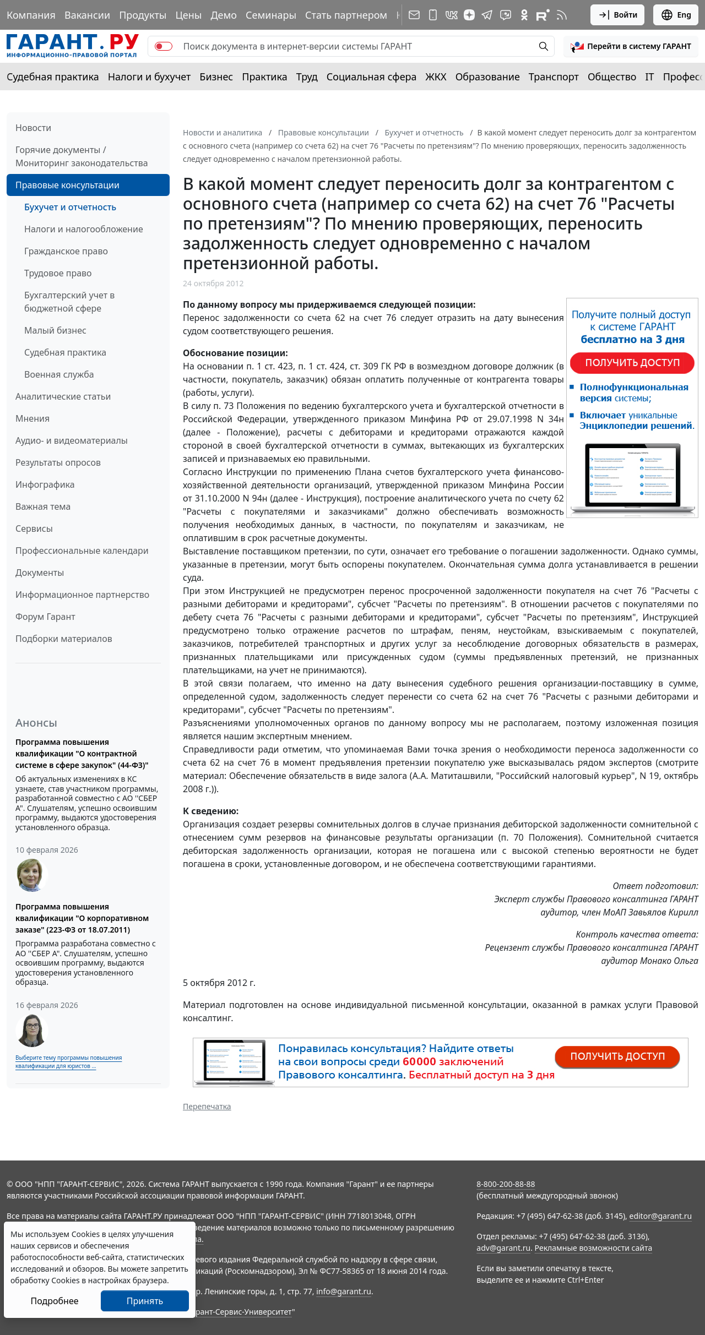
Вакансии (87, 14)
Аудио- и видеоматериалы (71, 440)
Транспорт (554, 76)
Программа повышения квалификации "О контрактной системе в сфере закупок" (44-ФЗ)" (82, 753)
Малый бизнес (55, 330)
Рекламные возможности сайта (594, 1248)
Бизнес (216, 76)
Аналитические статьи (63, 396)
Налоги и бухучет (149, 76)
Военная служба (59, 374)
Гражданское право (66, 251)
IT (650, 76)
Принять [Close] (145, 1301)
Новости (33, 128)
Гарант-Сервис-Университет (240, 1311)
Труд (307, 76)
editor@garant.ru (661, 1216)
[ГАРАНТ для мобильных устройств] (433, 14)
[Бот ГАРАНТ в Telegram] (505, 14)
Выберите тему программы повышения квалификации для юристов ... (68, 1062)
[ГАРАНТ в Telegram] (487, 14)
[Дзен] (469, 14)
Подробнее (54, 1301)
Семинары (271, 14)
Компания (31, 14)
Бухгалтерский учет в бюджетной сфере (69, 301)
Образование (487, 76)
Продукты (142, 14)
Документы (39, 572)
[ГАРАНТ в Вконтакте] (451, 14)
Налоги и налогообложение (83, 229)
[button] (630, 46)
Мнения (32, 418)
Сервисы (34, 528)
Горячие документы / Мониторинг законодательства (81, 156)
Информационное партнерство (82, 595)
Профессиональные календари (82, 550)
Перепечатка (207, 1106)
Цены (188, 14)
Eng (675, 14)
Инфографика (45, 484)
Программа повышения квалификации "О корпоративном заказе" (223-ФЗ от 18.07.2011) (82, 918)
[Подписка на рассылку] (414, 14)
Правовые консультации (67, 185)
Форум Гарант (45, 617)
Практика (264, 76)
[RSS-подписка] (561, 14)
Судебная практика (53, 76)
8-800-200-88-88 (505, 1184)
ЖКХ (436, 76)
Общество (612, 76)
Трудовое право (58, 273)
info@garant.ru (343, 1291)
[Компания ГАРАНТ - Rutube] (543, 14)
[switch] (163, 46)
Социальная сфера (372, 76)
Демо (223, 14)
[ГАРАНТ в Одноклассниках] (524, 14)
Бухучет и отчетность (70, 207)
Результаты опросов (58, 462)
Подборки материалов (63, 639)
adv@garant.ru (503, 1248)
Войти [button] (618, 14)
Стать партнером (346, 14)
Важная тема (43, 506)
